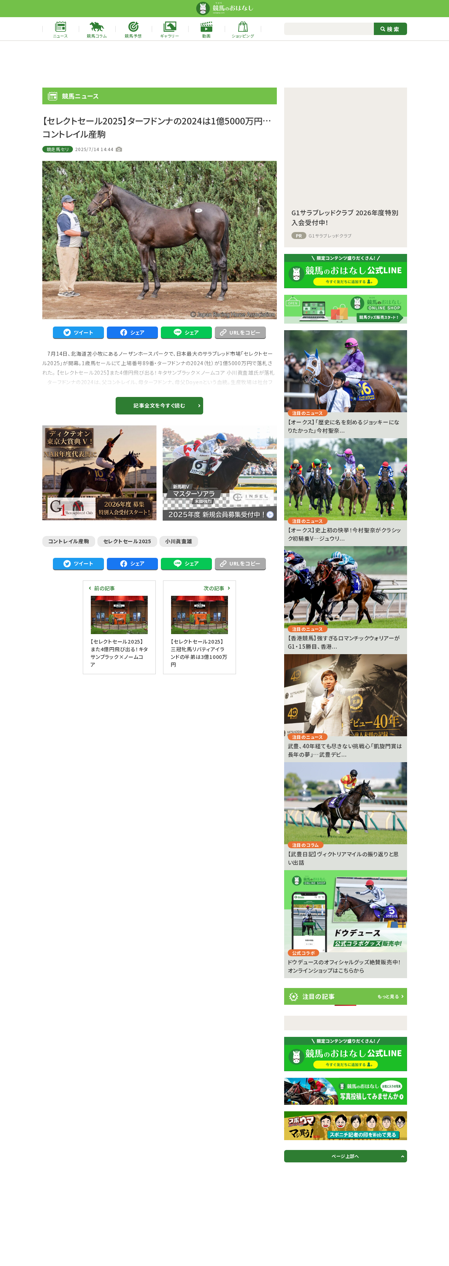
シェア (132, 332)
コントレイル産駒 (68, 541)
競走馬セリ (58, 149)
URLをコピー (240, 332)
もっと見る (388, 996)
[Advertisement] (224, 64)
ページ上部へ (345, 1156)
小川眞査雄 (178, 541)
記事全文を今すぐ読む (159, 405)
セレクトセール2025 (127, 541)
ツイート (78, 332)
